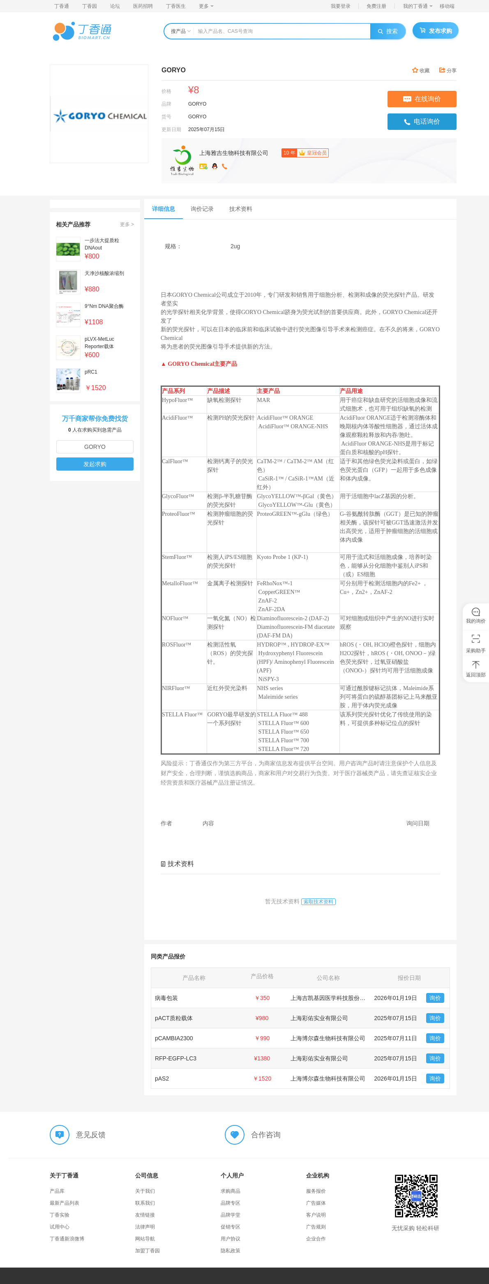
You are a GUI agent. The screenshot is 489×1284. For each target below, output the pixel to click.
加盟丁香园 (147, 1251)
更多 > (127, 224)
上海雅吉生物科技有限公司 (233, 153)
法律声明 (145, 1227)
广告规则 (316, 1227)
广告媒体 (316, 1203)
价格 (166, 91)
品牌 (166, 104)
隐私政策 (230, 1251)
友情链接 (145, 1215)
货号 (166, 117)
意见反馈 (91, 1135)
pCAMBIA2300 (174, 1038)
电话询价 (422, 121)
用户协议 (230, 1239)
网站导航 (145, 1239)
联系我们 (145, 1203)
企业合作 (316, 1239)
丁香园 (89, 6)
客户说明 (316, 1215)
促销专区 (230, 1227)
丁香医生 (176, 6)
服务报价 (316, 1191)
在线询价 (422, 98)
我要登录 (341, 6)
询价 (435, 998)
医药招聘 (143, 6)
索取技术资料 (318, 902)
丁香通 (61, 6)
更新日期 (171, 129)
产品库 (57, 1191)
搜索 (388, 31)
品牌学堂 (230, 1215)
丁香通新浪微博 (67, 1239)
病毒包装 (166, 998)
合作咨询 (266, 1135)
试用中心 (59, 1227)
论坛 (115, 6)
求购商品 (230, 1191)
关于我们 (145, 1191)
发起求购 (94, 464)
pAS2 (162, 1078)
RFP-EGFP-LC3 (175, 1058)
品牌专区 (230, 1203)
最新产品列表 (64, 1203)
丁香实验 (59, 1215)
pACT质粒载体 (174, 1018)
